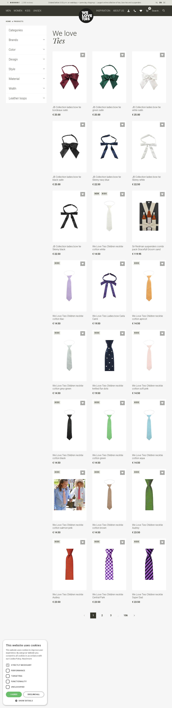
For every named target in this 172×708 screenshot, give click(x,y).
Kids (27, 10)
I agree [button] (13, 694)
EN (160, 3)
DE (164, 3)
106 (126, 615)
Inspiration (103, 10)
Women (18, 10)
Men (8, 10)
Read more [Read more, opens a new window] (27, 658)
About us (118, 10)
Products (18, 21)
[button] (163, 11)
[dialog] (25, 672)
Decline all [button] (34, 694)
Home (8, 21)
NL (157, 3)
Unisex (37, 10)
